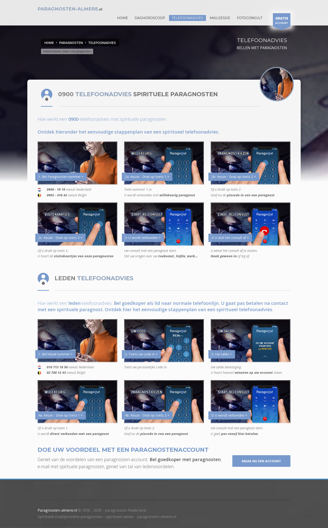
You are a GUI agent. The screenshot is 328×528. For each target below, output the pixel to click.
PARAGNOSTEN (71, 42)
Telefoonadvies (187, 18)
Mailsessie (220, 18)
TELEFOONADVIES (102, 42)
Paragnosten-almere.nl (57, 510)
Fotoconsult (249, 18)
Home (49, 42)
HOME (122, 18)
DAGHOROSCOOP (150, 18)
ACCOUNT (281, 21)
